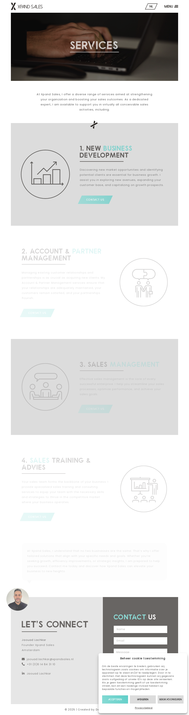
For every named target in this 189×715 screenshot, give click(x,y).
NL (151, 6)
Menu (168, 6)
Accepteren (115, 699)
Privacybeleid (144, 707)
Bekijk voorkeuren (170, 699)
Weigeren (142, 699)
